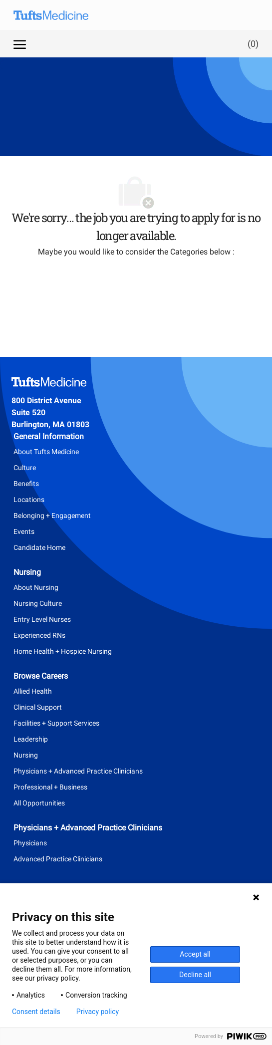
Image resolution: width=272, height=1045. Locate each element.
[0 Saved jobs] (251, 43)
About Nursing (35, 587)
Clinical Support (37, 707)
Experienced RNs (39, 635)
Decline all (195, 975)
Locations (28, 500)
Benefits (26, 484)
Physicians (30, 843)
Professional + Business (50, 787)
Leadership (30, 739)
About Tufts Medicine (46, 452)
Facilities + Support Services (56, 723)
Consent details (36, 1012)
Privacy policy (97, 1012)
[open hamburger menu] (19, 43)
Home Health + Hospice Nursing (62, 651)
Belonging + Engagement (52, 516)
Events (23, 531)
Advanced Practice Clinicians (57, 859)
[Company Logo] (58, 15)
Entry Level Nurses (42, 619)
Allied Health (32, 691)
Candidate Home (39, 547)
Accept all (195, 954)
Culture (24, 468)
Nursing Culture (37, 603)
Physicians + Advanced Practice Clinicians (78, 771)
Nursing (25, 755)
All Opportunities (39, 803)
